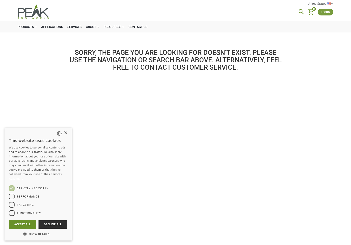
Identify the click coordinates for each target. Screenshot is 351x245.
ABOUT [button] (92, 27)
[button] (38, 234)
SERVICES (74, 27)
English (330, 3)
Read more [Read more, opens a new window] (16, 179)
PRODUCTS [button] (27, 27)
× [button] (65, 133)
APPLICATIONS (52, 27)
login (325, 12)
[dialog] (38, 184)
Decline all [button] (53, 224)
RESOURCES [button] (114, 27)
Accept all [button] (22, 224)
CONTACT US (137, 27)
